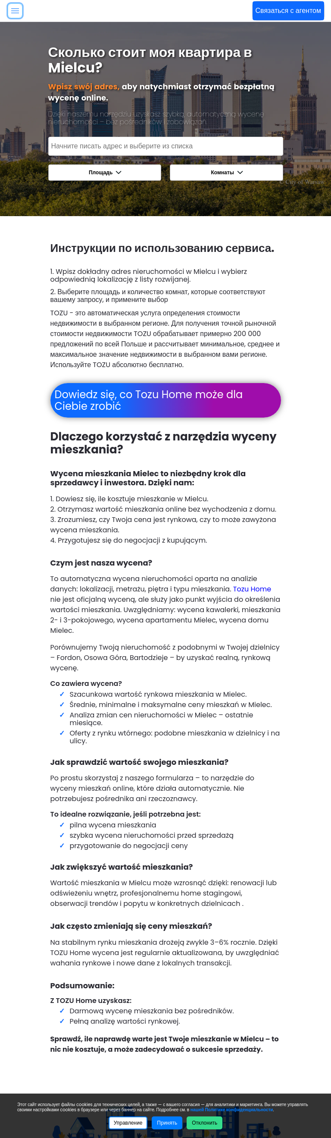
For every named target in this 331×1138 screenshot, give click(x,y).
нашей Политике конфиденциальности (231, 1110)
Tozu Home (252, 589)
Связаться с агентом (288, 11)
